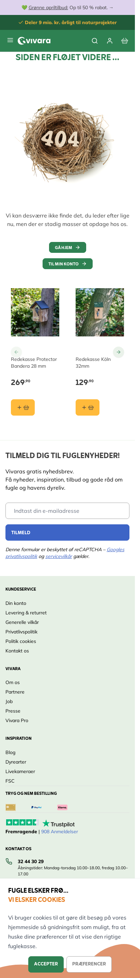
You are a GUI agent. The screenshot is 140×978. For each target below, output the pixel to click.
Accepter (46, 964)
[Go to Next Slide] (118, 352)
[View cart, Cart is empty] (124, 41)
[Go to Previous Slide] (16, 352)
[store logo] (34, 41)
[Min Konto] (109, 41)
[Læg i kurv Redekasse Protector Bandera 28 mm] (23, 407)
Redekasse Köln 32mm (93, 362)
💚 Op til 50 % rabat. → (67, 7)
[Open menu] (10, 40)
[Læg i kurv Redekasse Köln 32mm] (87, 407)
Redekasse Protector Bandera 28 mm (34, 362)
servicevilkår (58, 556)
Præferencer (89, 964)
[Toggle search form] (94, 40)
